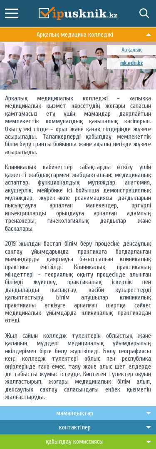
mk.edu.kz (131, 63)
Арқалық (131, 49)
